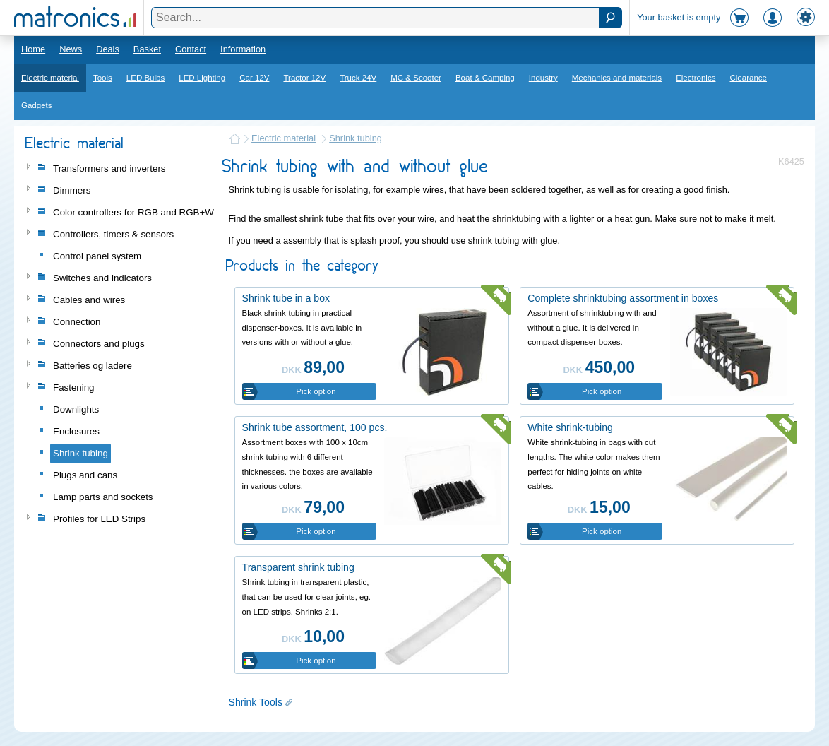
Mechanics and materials (617, 77)
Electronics (695, 77)
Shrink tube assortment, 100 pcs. (315, 427)
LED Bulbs (145, 77)
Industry (543, 77)
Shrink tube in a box (286, 298)
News (70, 49)
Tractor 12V (304, 77)
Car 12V (254, 77)
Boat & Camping (485, 77)
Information (243, 49)
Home (33, 49)
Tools (102, 77)
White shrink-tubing (570, 427)
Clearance (748, 77)
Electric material (50, 77)
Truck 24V (358, 77)
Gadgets (36, 105)
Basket (147, 49)
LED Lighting (202, 77)
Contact (190, 49)
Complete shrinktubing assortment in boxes (622, 298)
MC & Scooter (415, 77)
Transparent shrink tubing (298, 567)
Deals (107, 49)
